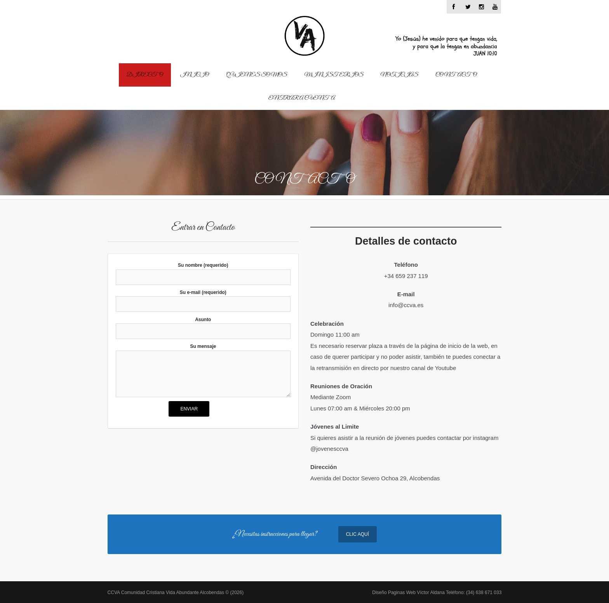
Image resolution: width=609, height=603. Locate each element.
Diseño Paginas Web (436, 592)
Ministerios (334, 74)
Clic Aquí (357, 534)
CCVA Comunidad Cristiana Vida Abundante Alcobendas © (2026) (176, 592)
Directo (145, 74)
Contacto (456, 74)
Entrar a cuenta (301, 98)
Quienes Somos (256, 74)
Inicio (194, 74)
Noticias (399, 74)
